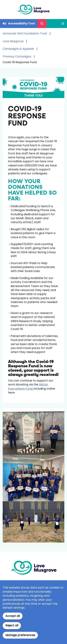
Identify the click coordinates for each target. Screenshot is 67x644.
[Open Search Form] (42, 23)
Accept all (12, 616)
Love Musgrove (13, 41)
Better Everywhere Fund (28, 386)
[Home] (33, 9)
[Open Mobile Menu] (61, 23)
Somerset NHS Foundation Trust (25, 33)
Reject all (11, 625)
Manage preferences (20, 635)
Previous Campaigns (17, 56)
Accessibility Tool (21, 23)
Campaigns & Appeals (18, 49)
